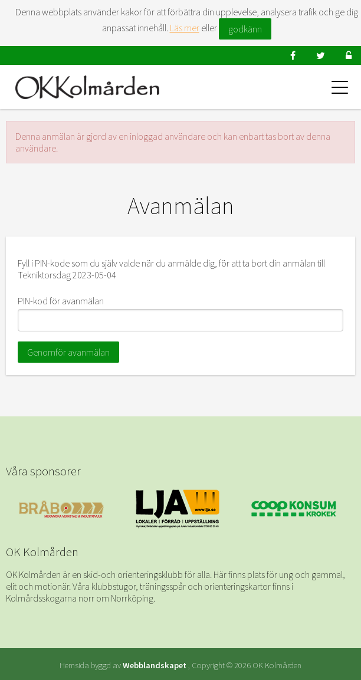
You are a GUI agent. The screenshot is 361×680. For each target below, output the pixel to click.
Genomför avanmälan (68, 352)
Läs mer (184, 28)
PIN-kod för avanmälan (61, 301)
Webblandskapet (154, 665)
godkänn (245, 29)
